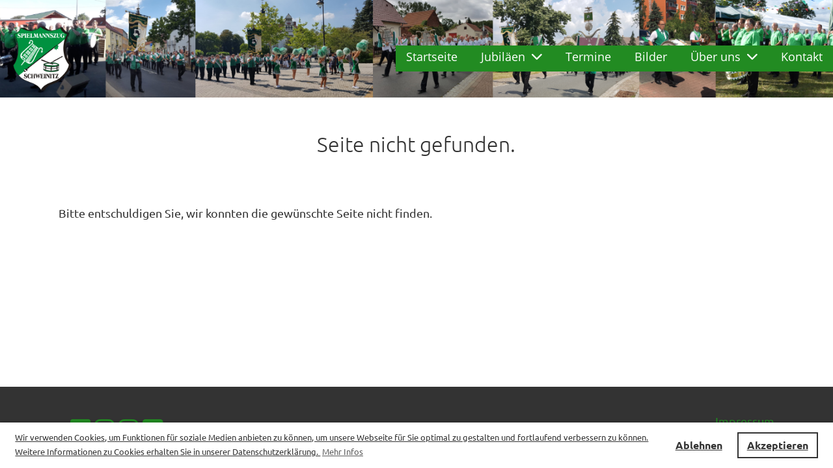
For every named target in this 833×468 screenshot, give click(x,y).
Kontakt (802, 56)
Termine (588, 56)
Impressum (744, 421)
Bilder (651, 56)
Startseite (431, 56)
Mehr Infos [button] (342, 451)
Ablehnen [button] (699, 445)
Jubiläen (511, 56)
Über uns (724, 56)
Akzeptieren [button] (777, 445)
